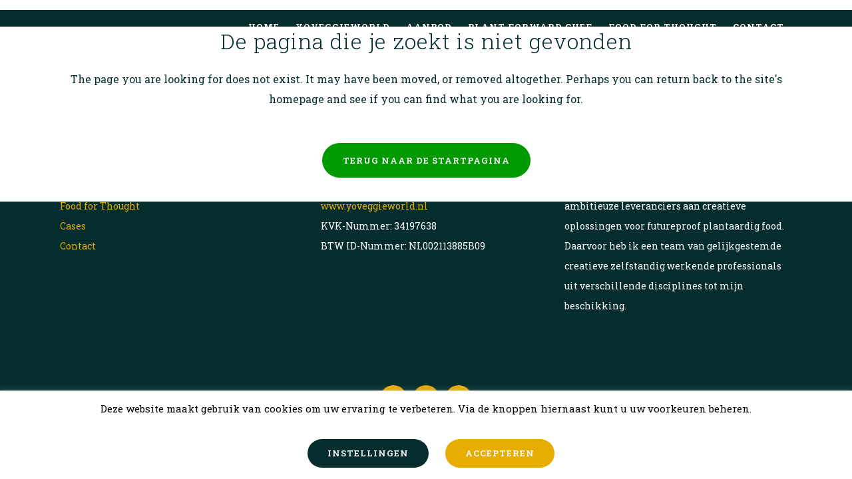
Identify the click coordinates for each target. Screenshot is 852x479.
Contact (78, 246)
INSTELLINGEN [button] (368, 453)
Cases (73, 226)
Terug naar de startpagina (426, 160)
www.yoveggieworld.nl (374, 206)
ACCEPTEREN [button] (499, 453)
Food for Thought (100, 206)
